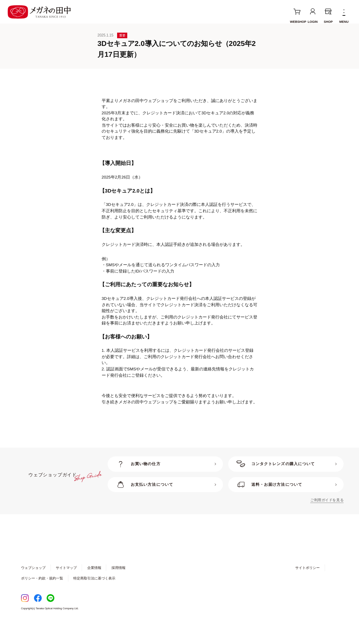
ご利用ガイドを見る (327, 500)
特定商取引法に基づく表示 (94, 578)
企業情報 (94, 568)
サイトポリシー (307, 568)
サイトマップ (66, 568)
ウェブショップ (33, 568)
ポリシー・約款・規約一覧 (42, 578)
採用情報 (118, 568)
